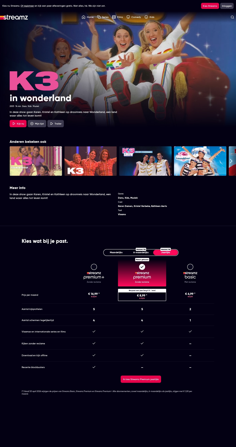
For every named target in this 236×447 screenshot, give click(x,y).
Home (87, 17)
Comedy (133, 17)
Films (117, 17)
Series (103, 17)
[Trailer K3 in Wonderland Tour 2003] (55, 123)
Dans (120, 197)
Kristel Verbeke (142, 206)
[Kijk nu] (18, 123)
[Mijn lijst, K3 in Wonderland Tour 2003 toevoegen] (37, 123)
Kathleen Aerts (159, 206)
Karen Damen (125, 206)
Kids (149, 17)
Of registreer (27, 5)
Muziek (134, 197)
